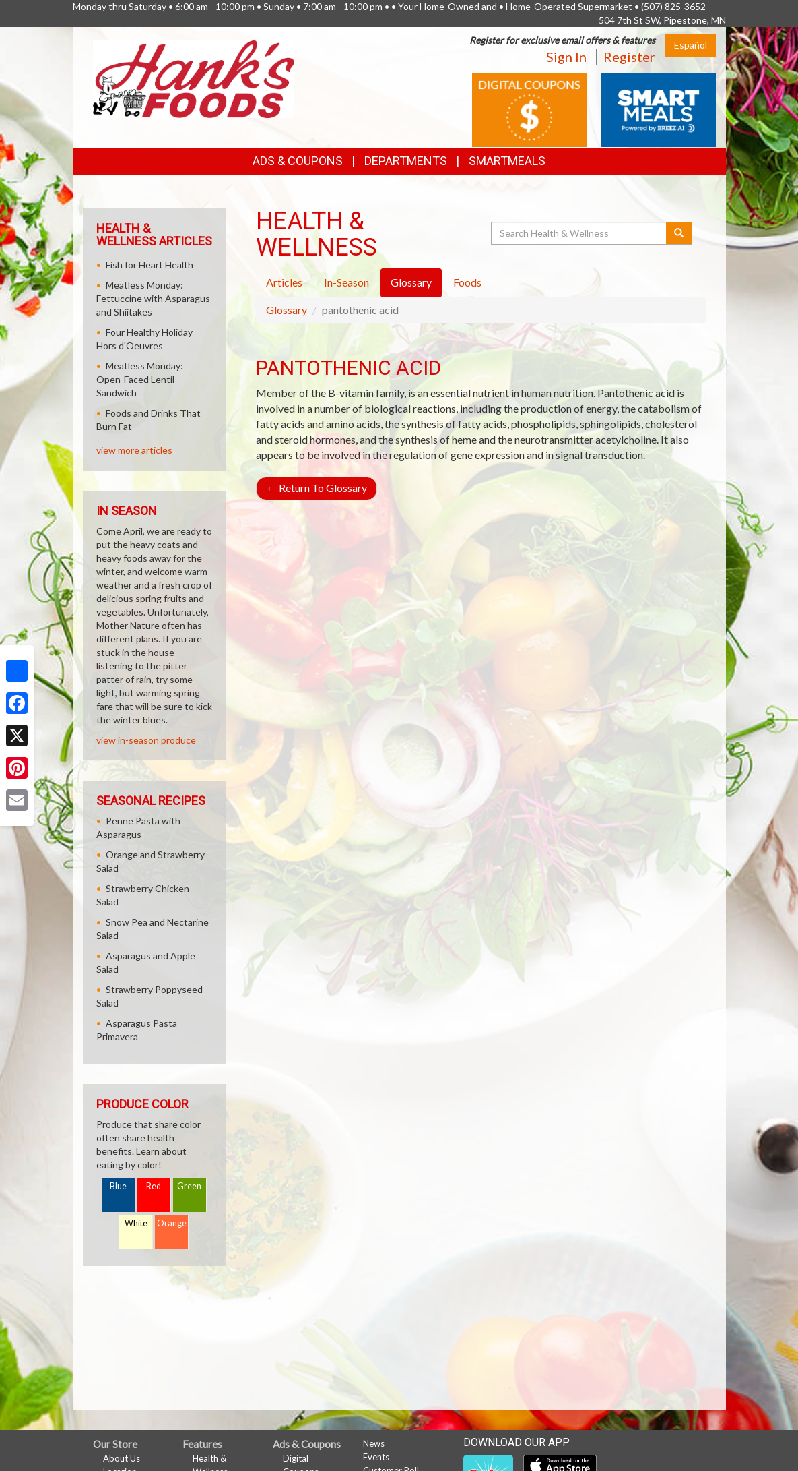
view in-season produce (146, 740)
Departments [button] (405, 161)
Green (189, 1186)
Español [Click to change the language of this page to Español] (690, 45)
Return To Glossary (316, 487)
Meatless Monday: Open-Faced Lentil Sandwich (139, 379)
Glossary (286, 309)
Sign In (566, 57)
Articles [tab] (284, 282)
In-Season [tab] (346, 282)
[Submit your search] (679, 233)
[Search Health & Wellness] (580, 233)
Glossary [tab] (411, 282)
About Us (121, 1458)
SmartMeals (507, 161)
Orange (172, 1223)
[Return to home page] (193, 78)
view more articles (134, 450)
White (136, 1223)
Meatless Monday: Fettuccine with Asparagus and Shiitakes (153, 298)
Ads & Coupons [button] (298, 161)
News (374, 1443)
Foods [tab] (467, 282)
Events (376, 1456)
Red (153, 1186)
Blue (118, 1186)
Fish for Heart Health (149, 264)
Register (629, 57)
